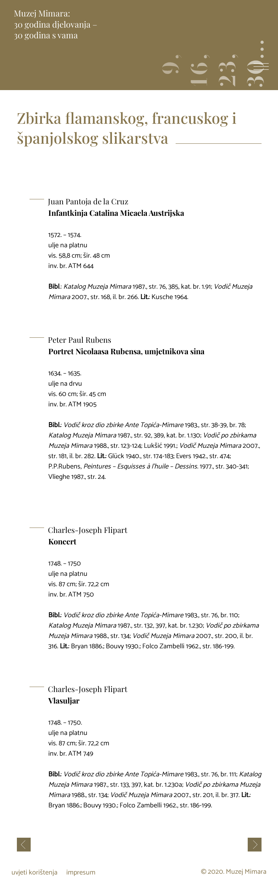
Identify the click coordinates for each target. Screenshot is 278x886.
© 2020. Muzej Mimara (233, 872)
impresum (80, 872)
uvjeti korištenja (35, 872)
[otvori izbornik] (261, 67)
